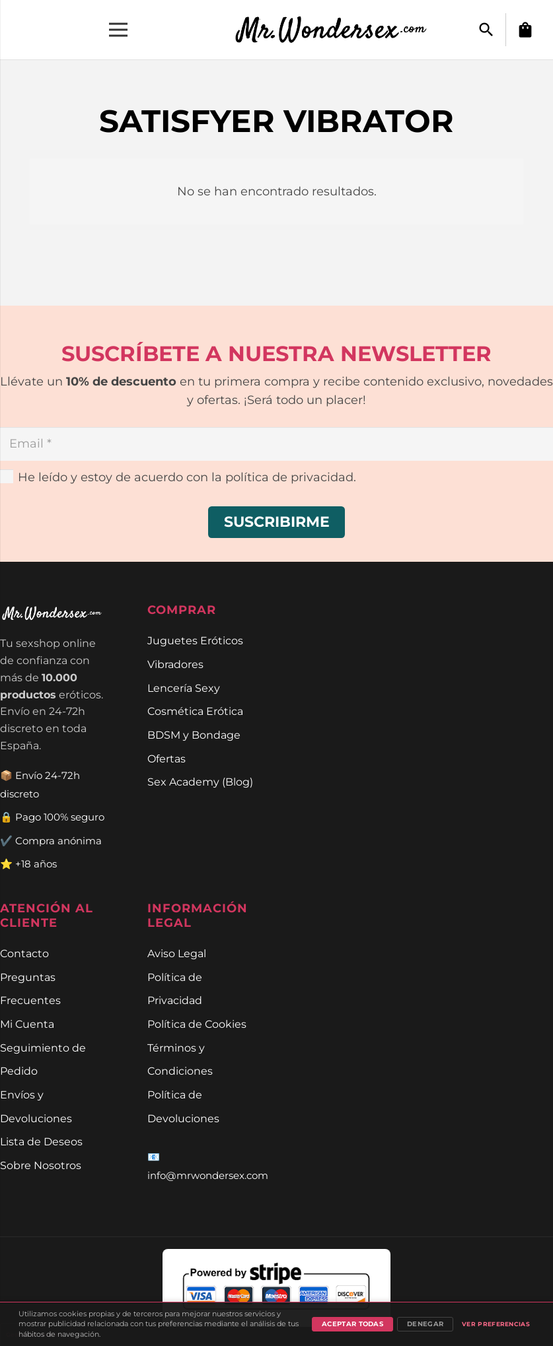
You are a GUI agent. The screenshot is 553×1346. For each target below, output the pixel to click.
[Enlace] (338, 29)
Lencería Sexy (183, 687)
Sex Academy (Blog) (200, 781)
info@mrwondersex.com (207, 1175)
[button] (486, 29)
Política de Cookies (196, 1023)
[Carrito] (525, 29)
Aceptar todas (352, 1324)
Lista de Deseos (41, 1141)
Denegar (425, 1324)
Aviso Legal (176, 953)
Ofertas (166, 758)
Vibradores (175, 664)
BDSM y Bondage (193, 734)
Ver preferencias (496, 1324)
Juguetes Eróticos (195, 640)
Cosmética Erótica (195, 711)
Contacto (24, 953)
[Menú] (118, 29)
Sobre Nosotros (40, 1165)
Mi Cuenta (27, 1023)
